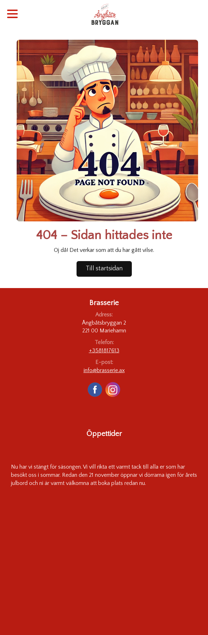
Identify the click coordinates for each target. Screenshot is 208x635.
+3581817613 (104, 350)
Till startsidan (104, 268)
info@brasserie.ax (104, 370)
